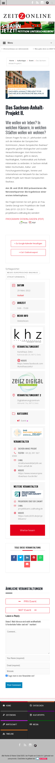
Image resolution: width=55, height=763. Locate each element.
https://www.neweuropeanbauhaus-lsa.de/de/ (30, 475)
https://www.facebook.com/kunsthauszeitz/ (30, 365)
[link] (25, 219)
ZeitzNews (14, 713)
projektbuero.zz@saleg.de (30, 508)
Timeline (14, 732)
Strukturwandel (16, 277)
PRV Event (27, 601)
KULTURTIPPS (41, 713)
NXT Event (27, 610)
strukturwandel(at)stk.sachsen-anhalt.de (30, 464)
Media (41, 723)
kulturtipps (21, 60)
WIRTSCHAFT (14, 723)
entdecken (41, 704)
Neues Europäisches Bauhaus (22, 272)
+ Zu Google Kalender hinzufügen (28, 243)
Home (12, 60)
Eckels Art (39, 756)
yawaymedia (12, 758)
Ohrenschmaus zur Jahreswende (15, 49)
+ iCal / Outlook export (28, 252)
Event (31, 60)
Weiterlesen (22, 321)
